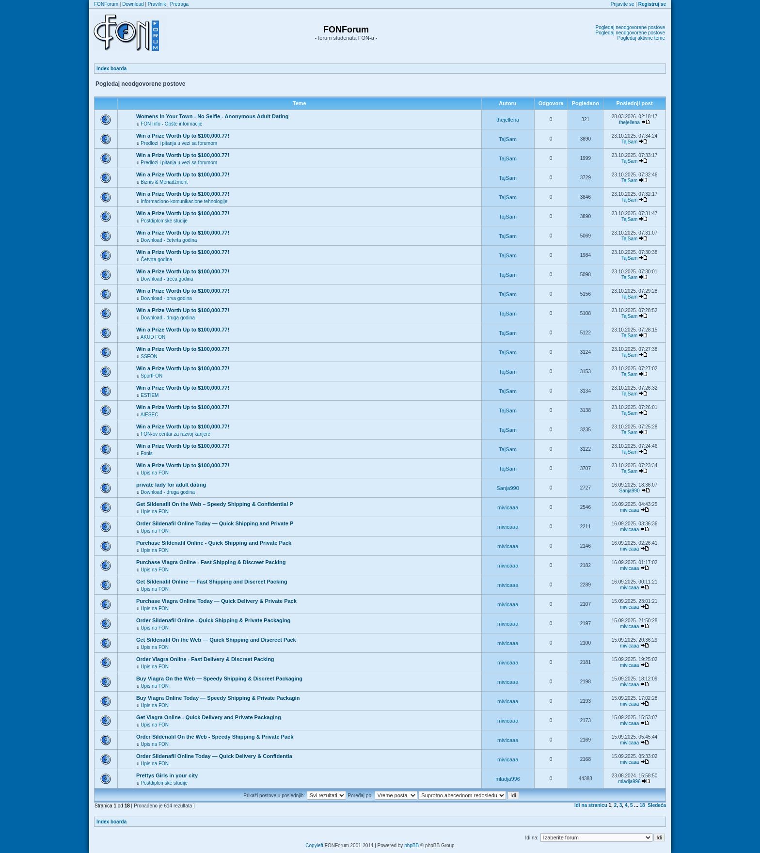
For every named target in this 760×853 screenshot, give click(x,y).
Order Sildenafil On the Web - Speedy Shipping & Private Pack (214, 737)
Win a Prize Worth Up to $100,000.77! (182, 136)
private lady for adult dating (171, 485)
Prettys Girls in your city (167, 775)
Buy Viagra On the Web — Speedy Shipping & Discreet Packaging (219, 678)
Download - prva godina (166, 298)
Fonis (146, 453)
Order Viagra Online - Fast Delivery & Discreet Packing (205, 659)
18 (642, 805)
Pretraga (179, 4)
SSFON (149, 356)
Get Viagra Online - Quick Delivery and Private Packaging (208, 717)
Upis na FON (155, 472)
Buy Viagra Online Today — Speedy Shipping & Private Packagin (218, 698)
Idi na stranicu (590, 805)
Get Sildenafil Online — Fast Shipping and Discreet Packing (211, 581)
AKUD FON (153, 337)
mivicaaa (507, 507)
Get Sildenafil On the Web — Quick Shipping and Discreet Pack (216, 640)
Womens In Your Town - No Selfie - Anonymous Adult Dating (212, 116)
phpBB (411, 845)
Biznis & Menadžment (164, 182)
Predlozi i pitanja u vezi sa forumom (179, 143)
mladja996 (507, 779)
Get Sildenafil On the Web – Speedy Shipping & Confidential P (214, 504)
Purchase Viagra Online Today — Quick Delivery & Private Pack (216, 601)
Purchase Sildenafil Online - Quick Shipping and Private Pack (213, 543)
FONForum (106, 4)
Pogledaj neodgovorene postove (630, 27)
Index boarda (111, 68)
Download (132, 4)
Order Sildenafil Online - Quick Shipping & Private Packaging (213, 620)
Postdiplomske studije (164, 220)
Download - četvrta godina (169, 240)
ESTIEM (149, 395)
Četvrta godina (156, 259)
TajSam (508, 139)
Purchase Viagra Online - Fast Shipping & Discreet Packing (211, 562)
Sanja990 (507, 488)
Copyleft (314, 845)
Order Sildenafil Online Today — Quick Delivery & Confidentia (214, 756)
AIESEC (149, 414)
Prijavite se (622, 4)
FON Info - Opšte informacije (171, 123)
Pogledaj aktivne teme (641, 38)
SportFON (151, 376)
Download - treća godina (167, 279)
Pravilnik (157, 4)
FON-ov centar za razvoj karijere (175, 434)
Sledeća (657, 805)
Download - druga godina (168, 317)
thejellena (507, 120)
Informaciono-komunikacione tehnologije (184, 201)
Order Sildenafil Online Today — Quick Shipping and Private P (214, 523)
